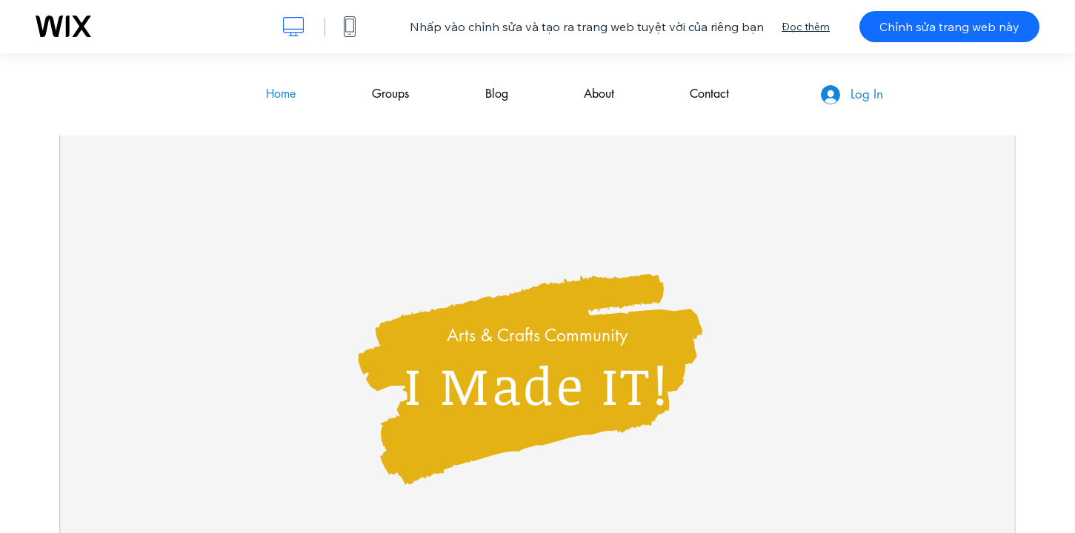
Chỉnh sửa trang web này (949, 26)
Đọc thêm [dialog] (806, 26)
